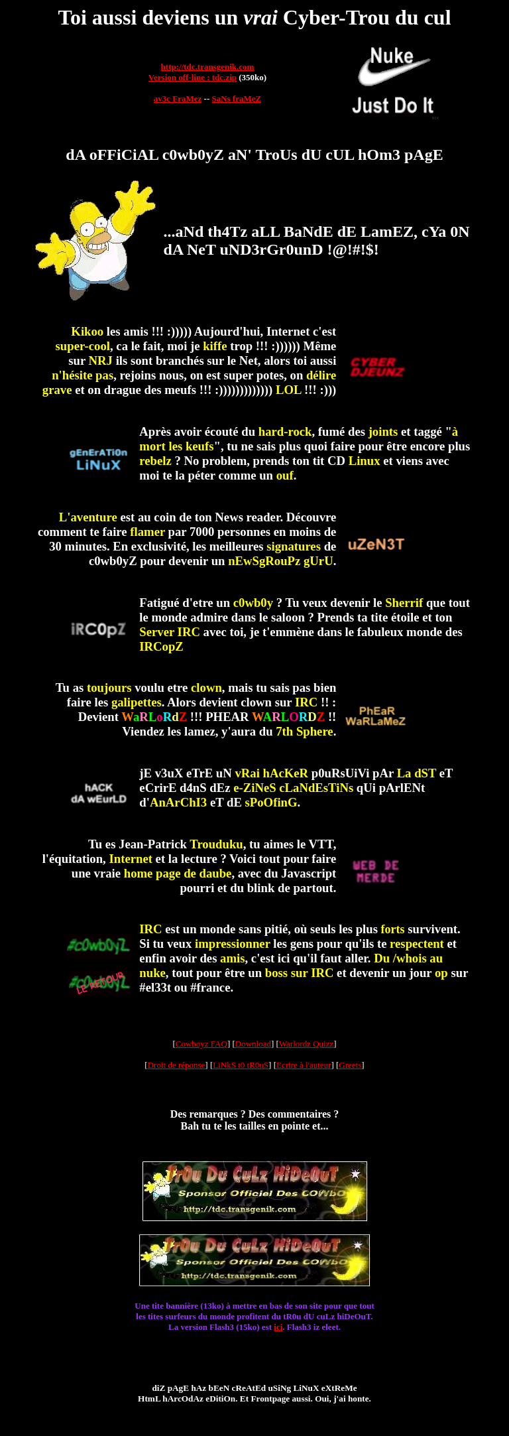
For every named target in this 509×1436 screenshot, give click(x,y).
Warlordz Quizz (306, 1044)
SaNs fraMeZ (236, 98)
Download (253, 1044)
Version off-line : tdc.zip (192, 77)
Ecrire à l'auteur (303, 1065)
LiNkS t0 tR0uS (240, 1065)
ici (278, 1327)
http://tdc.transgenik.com (207, 67)
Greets (350, 1065)
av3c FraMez (178, 98)
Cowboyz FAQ (201, 1044)
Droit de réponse (176, 1065)
